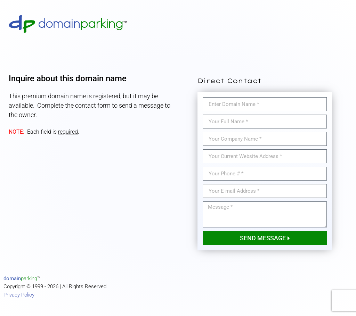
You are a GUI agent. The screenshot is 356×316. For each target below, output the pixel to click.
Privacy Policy (18, 295)
